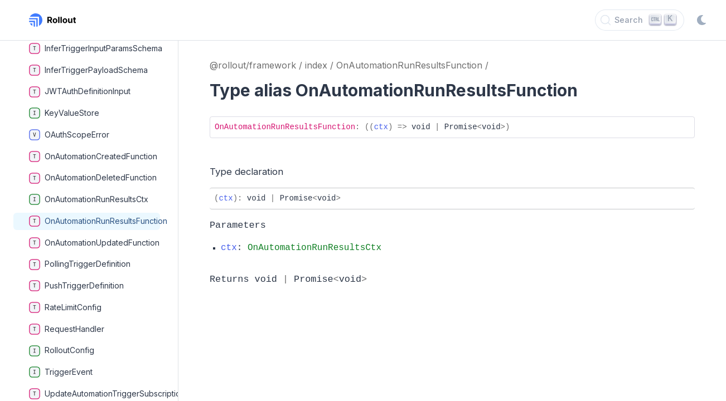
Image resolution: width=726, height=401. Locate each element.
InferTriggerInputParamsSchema (94, 48)
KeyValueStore (64, 113)
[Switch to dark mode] (701, 20)
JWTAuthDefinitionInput (79, 91)
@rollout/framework (253, 65)
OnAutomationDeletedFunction (93, 178)
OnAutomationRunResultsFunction (94, 221)
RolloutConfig (61, 350)
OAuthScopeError (69, 134)
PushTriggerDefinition (76, 285)
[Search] (640, 20)
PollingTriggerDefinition (79, 264)
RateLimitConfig (65, 307)
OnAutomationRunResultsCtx (88, 199)
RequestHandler (66, 329)
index (316, 65)
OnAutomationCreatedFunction (93, 156)
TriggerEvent (61, 372)
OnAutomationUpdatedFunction (94, 242)
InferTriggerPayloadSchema (88, 70)
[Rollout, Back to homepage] (52, 20)
